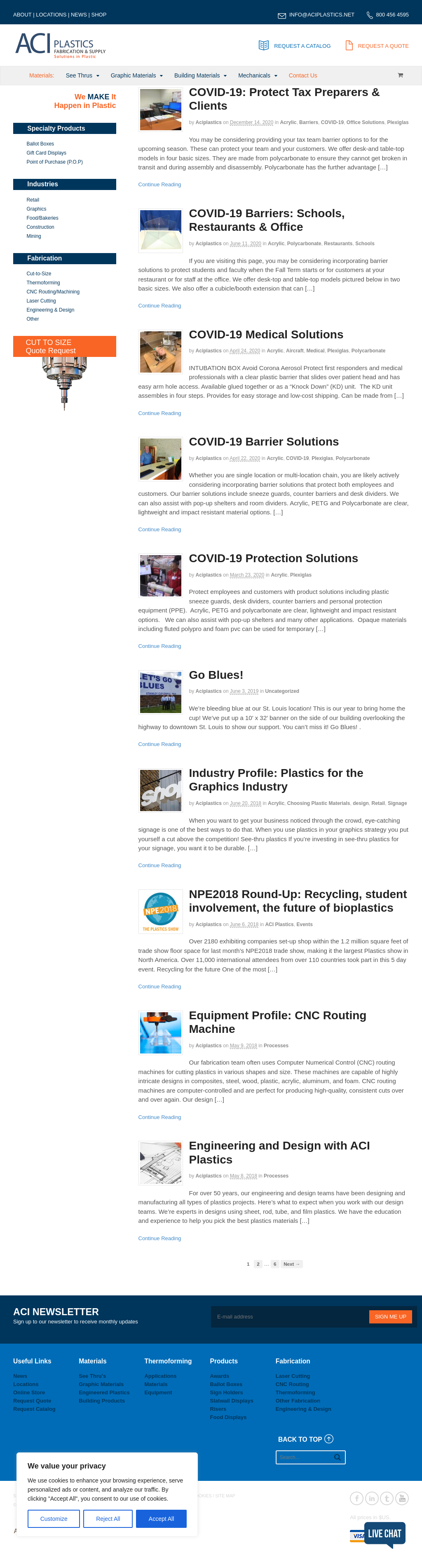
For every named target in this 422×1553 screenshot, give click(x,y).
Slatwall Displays (232, 1401)
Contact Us (303, 75)
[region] (107, 1494)
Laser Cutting (41, 301)
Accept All (161, 1518)
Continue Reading (159, 184)
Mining (33, 236)
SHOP (99, 15)
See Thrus (79, 75)
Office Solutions (365, 122)
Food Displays (228, 1417)
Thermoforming (43, 283)
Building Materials (197, 75)
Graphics (36, 209)
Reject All (108, 1518)
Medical (315, 351)
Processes (276, 1046)
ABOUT (22, 15)
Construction (40, 227)
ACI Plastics (279, 924)
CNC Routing (292, 1384)
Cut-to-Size (38, 274)
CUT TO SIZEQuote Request (51, 346)
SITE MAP (225, 1496)
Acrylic (288, 122)
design (361, 803)
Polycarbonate (304, 243)
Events (304, 924)
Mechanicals (254, 75)
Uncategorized (282, 691)
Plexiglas (398, 122)
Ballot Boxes (40, 144)
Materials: (41, 75)
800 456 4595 (392, 15)
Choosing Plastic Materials (318, 803)
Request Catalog (34, 1409)
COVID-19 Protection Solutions (274, 558)
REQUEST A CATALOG (295, 46)
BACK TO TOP (300, 1439)
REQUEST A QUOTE (377, 46)
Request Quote (32, 1401)
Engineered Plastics (104, 1392)
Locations (25, 1384)
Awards (220, 1376)
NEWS (79, 15)
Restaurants (338, 243)
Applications (160, 1376)
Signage (397, 803)
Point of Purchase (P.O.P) (54, 162)
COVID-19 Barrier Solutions (264, 441)
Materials (155, 1384)
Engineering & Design (50, 310)
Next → (292, 1264)
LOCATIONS (51, 15)
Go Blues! (216, 675)
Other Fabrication (298, 1401)
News (20, 1376)
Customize (54, 1518)
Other (32, 319)
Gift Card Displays (46, 153)
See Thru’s (92, 1376)
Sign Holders (226, 1392)
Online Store (29, 1392)
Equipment (158, 1392)
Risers (218, 1409)
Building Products (102, 1401)
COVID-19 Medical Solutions (266, 334)
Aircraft (295, 351)
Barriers (308, 122)
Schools (365, 243)
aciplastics (209, 122)
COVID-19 (332, 122)
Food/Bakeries (42, 218)
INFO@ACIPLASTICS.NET (321, 15)
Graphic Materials (133, 75)
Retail (378, 803)
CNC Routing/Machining (53, 292)
